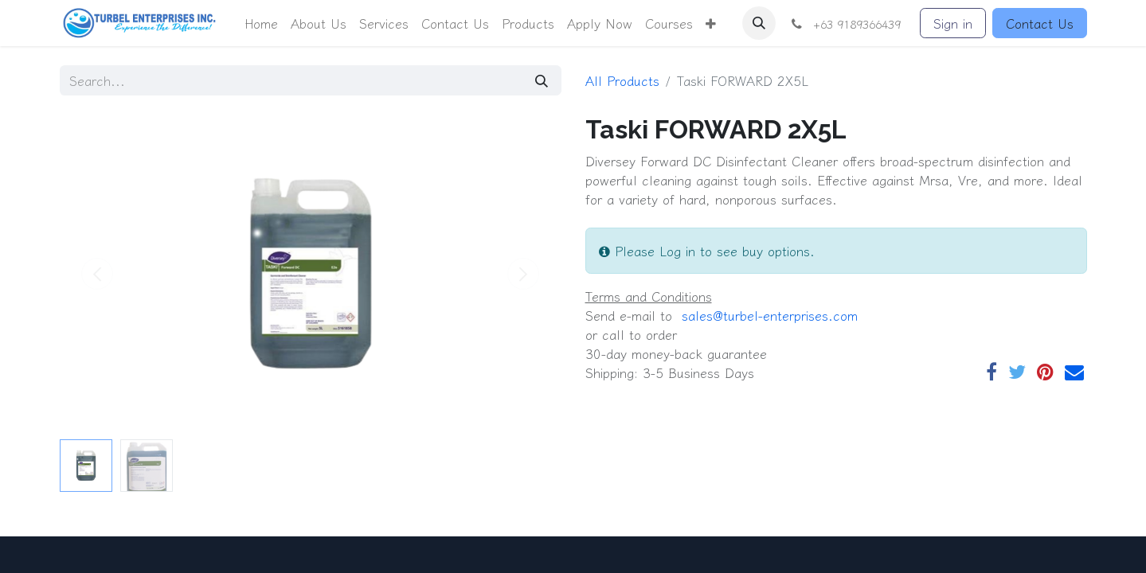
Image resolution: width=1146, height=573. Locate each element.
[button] (710, 23)
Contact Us (1040, 23)
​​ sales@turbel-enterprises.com (767, 315)
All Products (622, 80)
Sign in (952, 23)
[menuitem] (261, 23)
